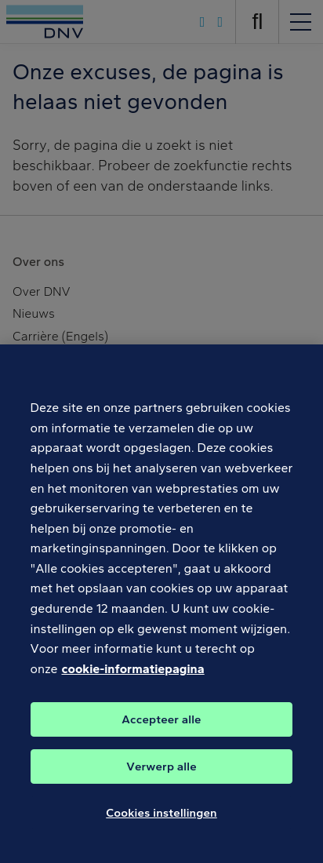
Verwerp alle (161, 773)
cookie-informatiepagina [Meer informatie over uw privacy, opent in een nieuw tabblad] (132, 675)
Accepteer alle (161, 726)
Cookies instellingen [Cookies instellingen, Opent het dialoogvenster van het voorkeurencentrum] (161, 819)
